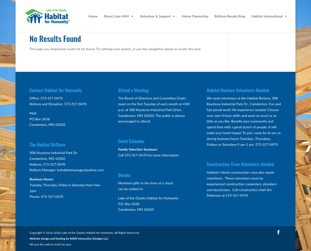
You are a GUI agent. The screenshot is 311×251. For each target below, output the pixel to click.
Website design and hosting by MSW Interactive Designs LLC (69, 238)
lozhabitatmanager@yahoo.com (80, 170)
